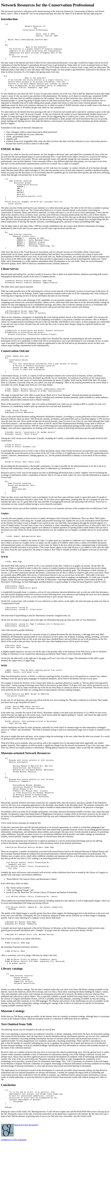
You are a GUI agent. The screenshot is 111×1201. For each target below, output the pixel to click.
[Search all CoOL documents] (26, 1184)
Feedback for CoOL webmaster (14, 1199)
